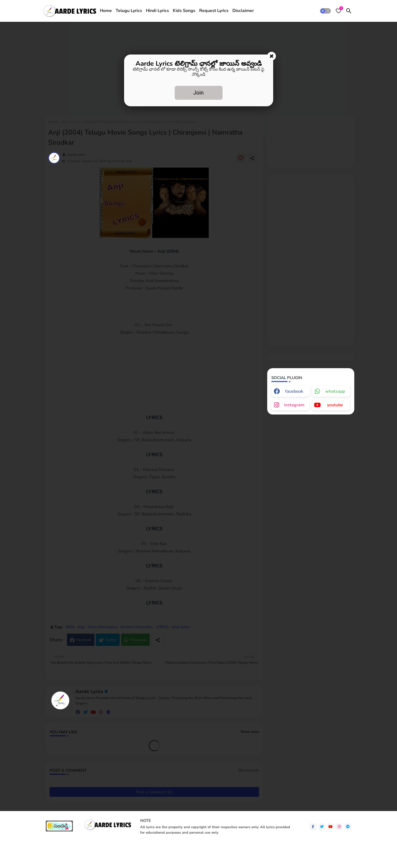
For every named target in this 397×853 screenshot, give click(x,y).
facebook (294, 391)
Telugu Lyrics (129, 11)
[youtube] (330, 826)
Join (198, 92)
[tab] (106, 11)
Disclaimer (243, 11)
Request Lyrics (214, 11)
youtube (335, 405)
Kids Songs (184, 11)
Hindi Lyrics (157, 11)
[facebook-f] (313, 826)
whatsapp (335, 391)
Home (106, 11)
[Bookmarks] (338, 11)
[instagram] (339, 826)
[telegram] (347, 826)
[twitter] (321, 826)
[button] (325, 11)
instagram (294, 405)
